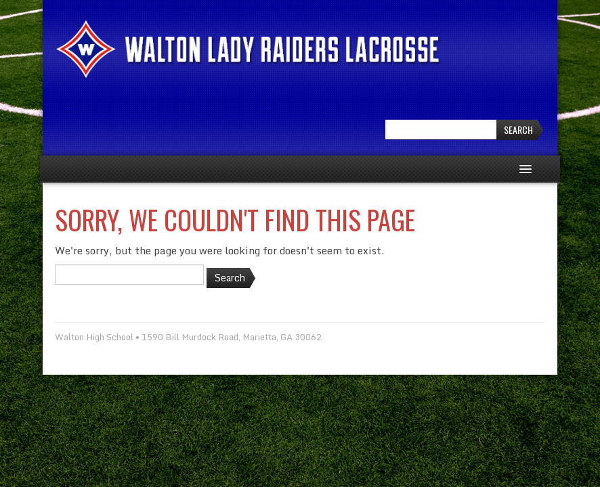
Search (518, 129)
